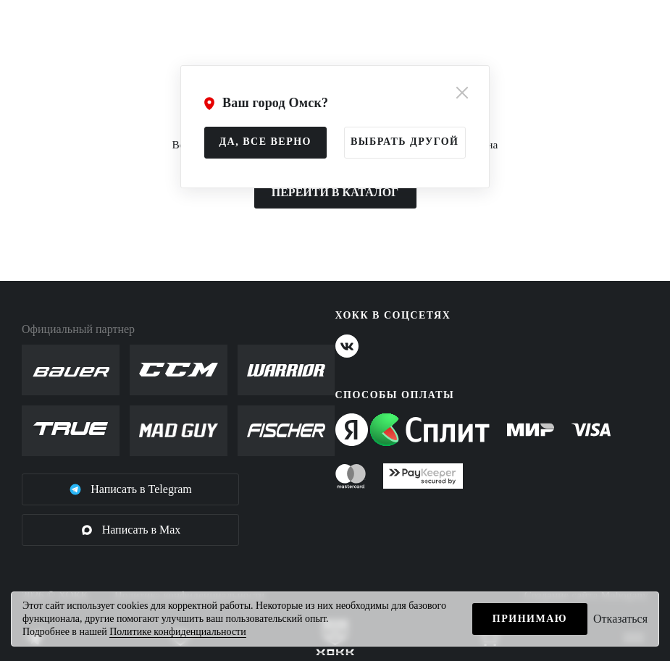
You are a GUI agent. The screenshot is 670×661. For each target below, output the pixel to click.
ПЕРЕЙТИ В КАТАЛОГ (335, 192)
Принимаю (530, 618)
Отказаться (620, 618)
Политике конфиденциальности (177, 631)
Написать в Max (130, 529)
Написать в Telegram (130, 489)
